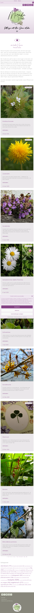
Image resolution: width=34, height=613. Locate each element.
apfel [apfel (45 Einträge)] (7, 568)
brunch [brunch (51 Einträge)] (23, 568)
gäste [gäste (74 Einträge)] (23, 571)
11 (22, 556)
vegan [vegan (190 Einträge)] (7, 582)
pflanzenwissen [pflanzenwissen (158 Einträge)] (7, 577)
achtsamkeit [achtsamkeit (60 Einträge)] (15, 566)
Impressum (25, 316)
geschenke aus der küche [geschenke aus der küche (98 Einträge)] (8, 571)
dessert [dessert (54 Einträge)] (27, 568)
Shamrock (6, 437)
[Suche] (33, 2)
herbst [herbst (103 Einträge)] (6, 573)
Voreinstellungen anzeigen (17, 314)
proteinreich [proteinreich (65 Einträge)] (25, 577)
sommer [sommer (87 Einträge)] (26, 580)
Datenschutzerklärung (18, 316)
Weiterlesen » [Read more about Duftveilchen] (5, 341)
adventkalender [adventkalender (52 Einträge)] (28, 566)
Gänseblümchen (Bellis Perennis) (13, 280)
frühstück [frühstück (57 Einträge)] (17, 570)
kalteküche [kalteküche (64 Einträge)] (4, 575)
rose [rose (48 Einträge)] (21, 580)
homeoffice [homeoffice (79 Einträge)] (12, 573)
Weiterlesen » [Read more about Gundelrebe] (5, 236)
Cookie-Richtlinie (10, 316)
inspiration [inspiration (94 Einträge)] (20, 573)
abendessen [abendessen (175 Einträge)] (6, 566)
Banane (5, 489)
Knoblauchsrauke (8, 121)
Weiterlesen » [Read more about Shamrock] (5, 445)
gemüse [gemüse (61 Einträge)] (30, 570)
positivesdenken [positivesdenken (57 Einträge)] (18, 577)
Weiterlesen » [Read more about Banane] (5, 498)
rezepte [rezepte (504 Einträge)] (13, 580)
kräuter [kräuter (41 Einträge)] (9, 575)
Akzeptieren (17, 307)
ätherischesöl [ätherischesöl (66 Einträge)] (11, 586)
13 (26, 556)
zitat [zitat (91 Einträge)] (5, 586)
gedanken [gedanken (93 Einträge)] (24, 570)
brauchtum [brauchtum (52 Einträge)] (18, 568)
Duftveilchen (6, 332)
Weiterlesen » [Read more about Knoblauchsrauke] (5, 130)
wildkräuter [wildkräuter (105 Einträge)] (22, 584)
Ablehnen (17, 310)
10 (21, 556)
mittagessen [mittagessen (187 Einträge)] (17, 575)
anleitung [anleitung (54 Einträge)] (3, 568)
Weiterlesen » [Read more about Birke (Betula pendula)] (5, 550)
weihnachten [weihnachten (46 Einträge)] (15, 584)
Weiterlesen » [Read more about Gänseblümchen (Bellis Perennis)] (5, 288)
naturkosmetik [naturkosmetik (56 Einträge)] (26, 575)
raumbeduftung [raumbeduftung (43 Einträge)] (4, 580)
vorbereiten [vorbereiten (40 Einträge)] (26, 582)
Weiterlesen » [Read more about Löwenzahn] (5, 182)
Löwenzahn (6, 173)
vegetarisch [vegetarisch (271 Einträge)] (17, 582)
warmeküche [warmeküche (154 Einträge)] (6, 584)
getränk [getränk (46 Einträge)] (18, 571)
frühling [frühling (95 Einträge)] (11, 570)
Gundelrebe (6, 226)
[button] (32, 296)
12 (24, 556)
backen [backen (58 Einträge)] (12, 568)
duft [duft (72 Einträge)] (6, 570)
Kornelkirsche (7, 384)
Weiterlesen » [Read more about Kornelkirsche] (5, 393)
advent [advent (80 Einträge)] (21, 566)
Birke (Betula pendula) (10, 542)
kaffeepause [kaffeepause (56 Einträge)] (28, 573)
